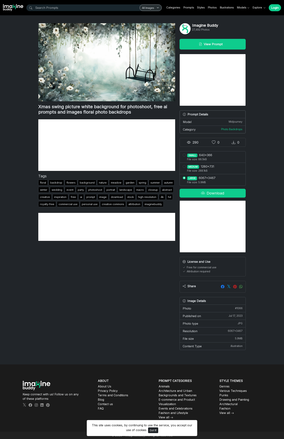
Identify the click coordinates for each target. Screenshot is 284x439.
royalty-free (47, 204)
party (81, 189)
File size (213, 338)
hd (169, 197)
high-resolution (147, 197)
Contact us (105, 404)
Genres (224, 386)
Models (241, 7)
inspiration (60, 197)
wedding (57, 189)
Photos (212, 7)
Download (212, 193)
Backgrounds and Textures (178, 395)
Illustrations (227, 7)
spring (142, 182)
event (69, 189)
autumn (168, 182)
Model (212, 122)
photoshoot (95, 189)
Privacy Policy (108, 391)
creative (45, 197)
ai (81, 197)
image (103, 197)
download (117, 197)
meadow (116, 182)
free (73, 197)
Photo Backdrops (231, 129)
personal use (90, 204)
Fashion (224, 408)
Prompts (188, 7)
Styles (201, 7)
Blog (101, 399)
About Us (104, 386)
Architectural (228, 404)
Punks (223, 395)
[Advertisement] (106, 145)
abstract (167, 189)
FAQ (101, 408)
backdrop (56, 182)
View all (164, 417)
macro (140, 189)
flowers (71, 182)
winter (43, 189)
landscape (125, 189)
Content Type (213, 346)
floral (43, 182)
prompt (90, 197)
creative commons (113, 204)
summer (155, 182)
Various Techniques (233, 391)
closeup (153, 189)
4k (162, 197)
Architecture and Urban (175, 391)
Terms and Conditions (113, 395)
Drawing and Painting (234, 399)
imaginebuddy (153, 204)
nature (103, 182)
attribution (134, 204)
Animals (164, 386)
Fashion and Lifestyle (173, 413)
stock (130, 197)
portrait (110, 189)
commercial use (68, 204)
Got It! (153, 430)
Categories (173, 7)
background (87, 182)
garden (130, 182)
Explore (258, 7)
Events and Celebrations (175, 408)
